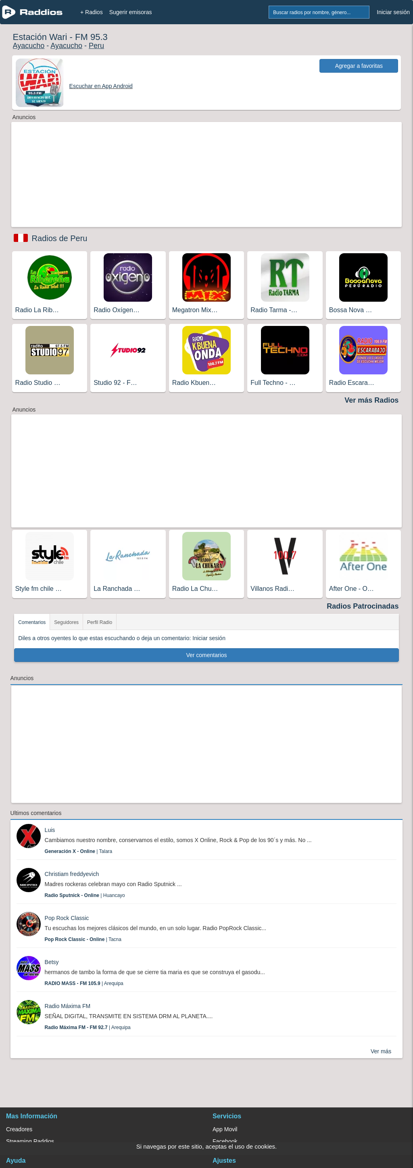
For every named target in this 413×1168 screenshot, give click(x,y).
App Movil (225, 1129)
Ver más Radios (371, 400)
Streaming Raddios (30, 1141)
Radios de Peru (60, 238)
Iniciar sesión (393, 12)
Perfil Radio (99, 622)
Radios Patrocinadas (362, 606)
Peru (96, 46)
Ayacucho (29, 46)
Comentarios (32, 622)
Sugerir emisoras (130, 12)
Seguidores (66, 622)
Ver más (381, 1051)
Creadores (19, 1129)
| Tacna (83, 939)
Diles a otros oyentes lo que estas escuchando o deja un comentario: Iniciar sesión (121, 638)
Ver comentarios (206, 655)
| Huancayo (85, 895)
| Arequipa (84, 983)
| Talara (79, 851)
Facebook (225, 1141)
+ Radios (91, 12)
